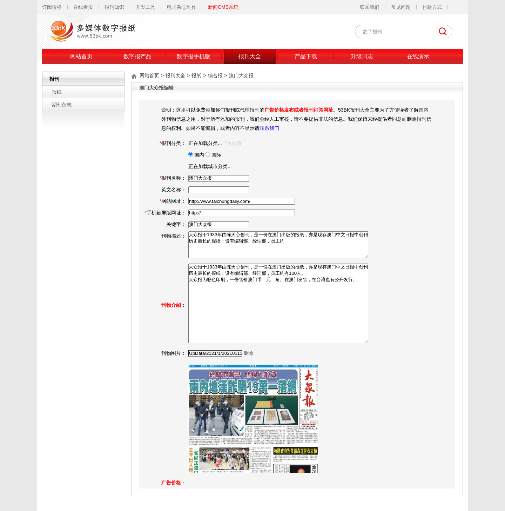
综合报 (215, 75)
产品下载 (306, 56)
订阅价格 (52, 7)
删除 (249, 353)
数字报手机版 (193, 56)
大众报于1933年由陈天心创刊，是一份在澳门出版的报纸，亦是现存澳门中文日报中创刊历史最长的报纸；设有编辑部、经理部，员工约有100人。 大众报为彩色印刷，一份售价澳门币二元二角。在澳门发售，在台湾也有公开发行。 (278, 303)
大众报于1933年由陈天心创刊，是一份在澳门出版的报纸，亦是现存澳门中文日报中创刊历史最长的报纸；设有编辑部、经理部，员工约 (278, 244)
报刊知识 (114, 7)
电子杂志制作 (181, 7)
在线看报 (83, 7)
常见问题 (401, 7)
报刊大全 (249, 56)
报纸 (57, 92)
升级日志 (362, 56)
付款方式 (432, 7)
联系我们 (369, 7)
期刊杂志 (62, 104)
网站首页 (81, 56)
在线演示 (418, 56)
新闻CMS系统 (223, 7)
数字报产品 (137, 56)
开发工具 (145, 7)
